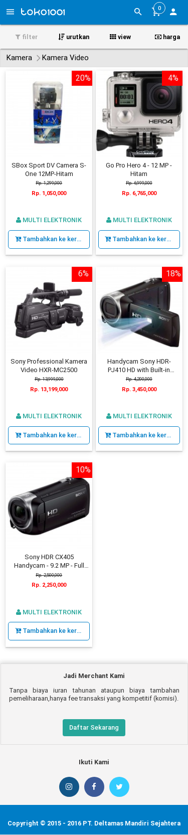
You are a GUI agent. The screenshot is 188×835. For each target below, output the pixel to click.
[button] (173, 13)
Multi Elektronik (49, 220)
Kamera (19, 57)
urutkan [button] (73, 37)
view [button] (120, 37)
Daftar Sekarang (94, 727)
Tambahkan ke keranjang (52, 239)
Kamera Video (65, 57)
